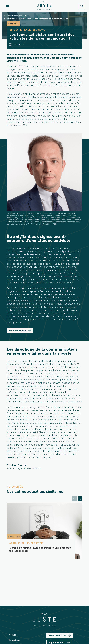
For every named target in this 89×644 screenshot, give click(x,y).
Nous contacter (17, 330)
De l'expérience (32, 543)
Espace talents (57, 603)
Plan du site (60, 634)
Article (14, 543)
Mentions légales (45, 634)
